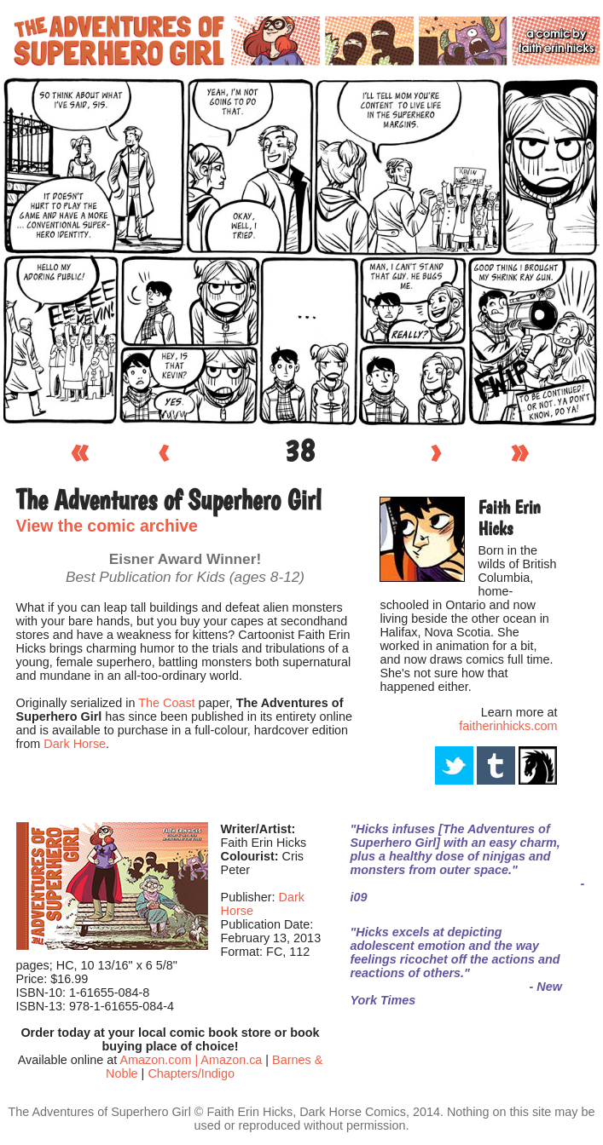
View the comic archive (107, 525)
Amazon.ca (231, 1060)
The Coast (166, 703)
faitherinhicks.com (508, 726)
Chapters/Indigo (191, 1073)
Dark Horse (74, 744)
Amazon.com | (159, 1060)
